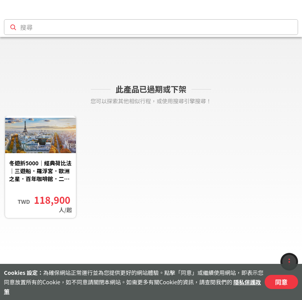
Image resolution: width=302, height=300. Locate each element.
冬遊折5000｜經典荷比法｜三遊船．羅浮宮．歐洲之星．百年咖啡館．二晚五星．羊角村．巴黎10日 (40, 171)
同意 (281, 282)
